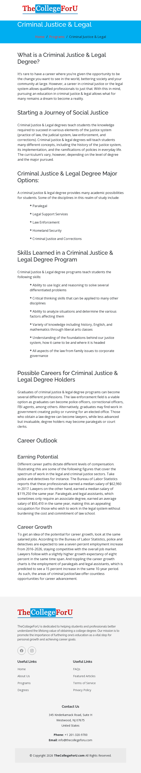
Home (40, 36)
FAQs (76, 669)
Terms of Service (84, 683)
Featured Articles (84, 676)
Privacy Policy (82, 690)
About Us (23, 676)
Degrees (23, 690)
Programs (57, 36)
